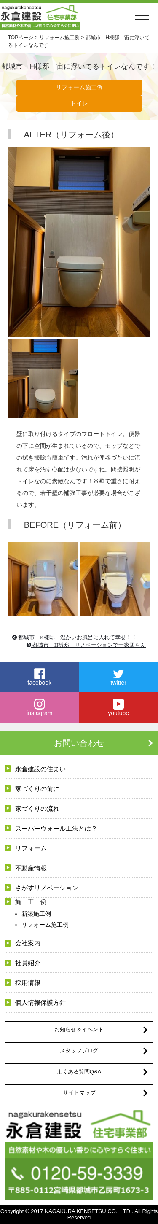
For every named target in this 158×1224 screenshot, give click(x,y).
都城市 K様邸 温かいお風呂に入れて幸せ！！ (74, 637)
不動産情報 (31, 868)
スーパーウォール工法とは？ (56, 828)
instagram (39, 707)
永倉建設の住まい (40, 768)
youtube (118, 707)
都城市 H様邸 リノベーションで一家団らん (86, 645)
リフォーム (31, 848)
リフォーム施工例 (79, 87)
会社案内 (27, 943)
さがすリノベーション (46, 887)
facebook (39, 677)
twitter (118, 677)
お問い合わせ (79, 743)
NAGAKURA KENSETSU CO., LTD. (88, 1211)
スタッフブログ (79, 1050)
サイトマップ (79, 1092)
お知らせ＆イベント (79, 1029)
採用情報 (27, 982)
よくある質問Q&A (79, 1071)
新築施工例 (36, 913)
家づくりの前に (37, 788)
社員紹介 (27, 962)
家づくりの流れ (37, 808)
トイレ (79, 103)
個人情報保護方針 (40, 1002)
